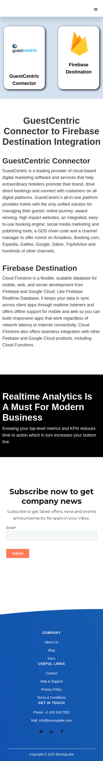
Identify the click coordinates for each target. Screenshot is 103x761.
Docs (51, 658)
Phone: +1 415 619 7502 (51, 712)
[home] (28, 4)
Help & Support (51, 681)
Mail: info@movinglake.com (51, 720)
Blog (51, 650)
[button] (96, 9)
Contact (51, 673)
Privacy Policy (51, 689)
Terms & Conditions (51, 697)
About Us (51, 642)
